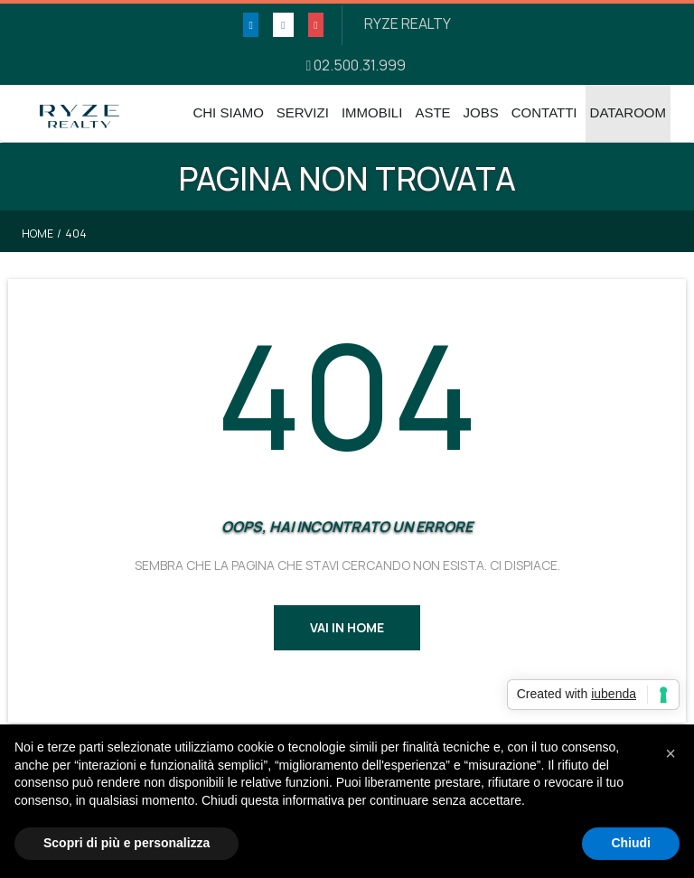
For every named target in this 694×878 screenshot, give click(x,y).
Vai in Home (347, 627)
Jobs (481, 112)
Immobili (372, 112)
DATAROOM (628, 112)
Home (37, 233)
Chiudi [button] (631, 843)
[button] (670, 753)
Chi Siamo (227, 112)
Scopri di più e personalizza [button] (126, 843)
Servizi (303, 112)
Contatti (544, 112)
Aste (432, 112)
